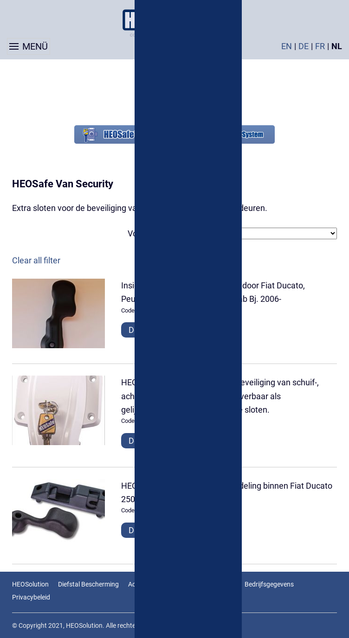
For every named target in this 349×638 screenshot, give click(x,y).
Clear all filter (36, 260)
